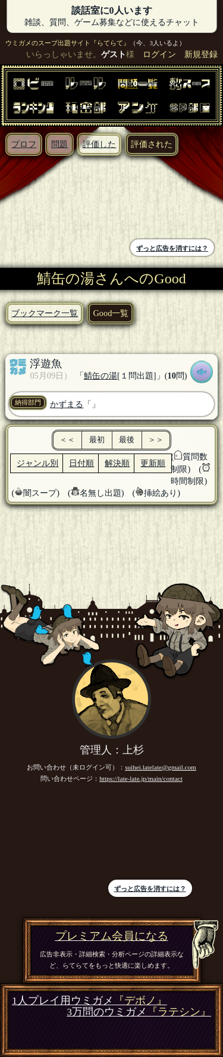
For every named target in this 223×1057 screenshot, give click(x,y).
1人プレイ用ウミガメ (89, 1000)
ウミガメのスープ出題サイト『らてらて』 (67, 42)
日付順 (81, 463)
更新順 (152, 463)
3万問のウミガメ (139, 1012)
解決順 (117, 463)
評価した (99, 144)
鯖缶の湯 (100, 375)
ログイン (159, 54)
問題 (59, 144)
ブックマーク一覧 (44, 313)
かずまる (66, 404)
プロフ (23, 144)
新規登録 (201, 54)
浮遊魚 (46, 364)
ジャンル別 (37, 463)
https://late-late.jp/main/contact (141, 778)
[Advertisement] (59, 199)
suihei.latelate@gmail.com (160, 767)
